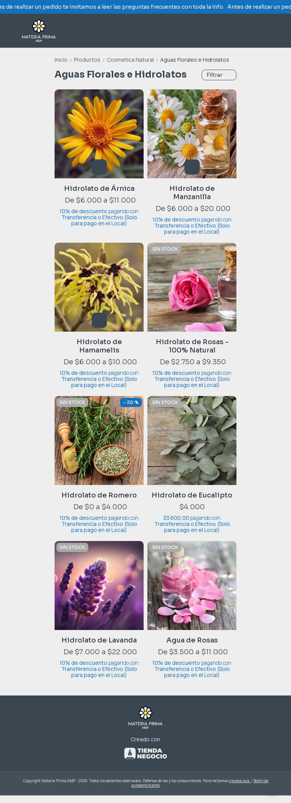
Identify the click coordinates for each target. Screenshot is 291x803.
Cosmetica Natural (133, 59)
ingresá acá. (240, 780)
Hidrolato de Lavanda (99, 640)
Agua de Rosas (192, 640)
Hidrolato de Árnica (99, 188)
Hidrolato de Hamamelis (99, 346)
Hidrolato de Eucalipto (192, 495)
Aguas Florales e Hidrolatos (194, 59)
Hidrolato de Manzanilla (192, 192)
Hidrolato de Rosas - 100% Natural (192, 346)
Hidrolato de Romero (99, 495)
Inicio (64, 59)
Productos (90, 59)
